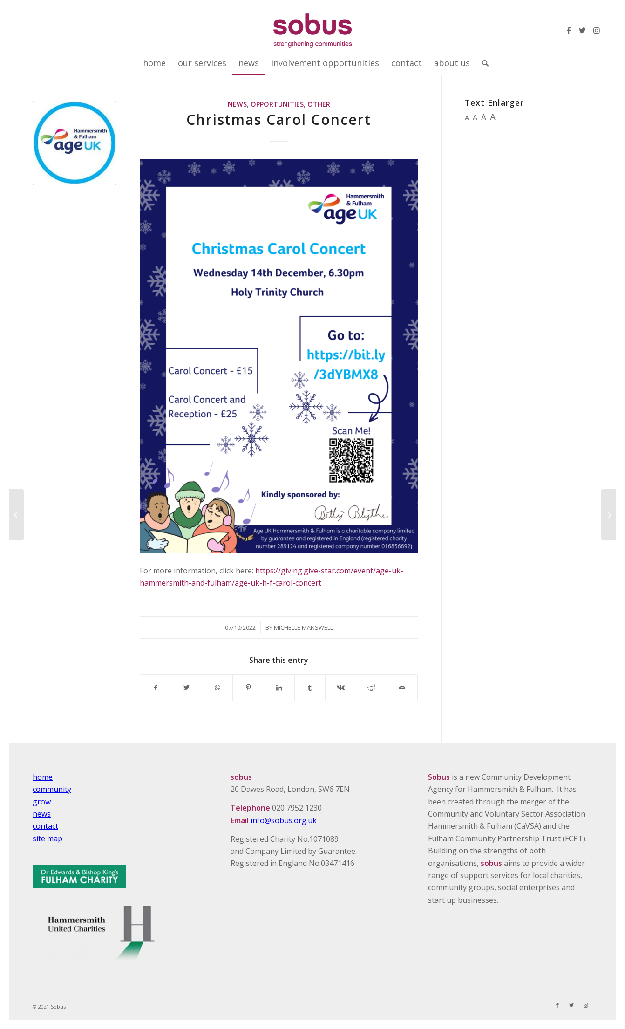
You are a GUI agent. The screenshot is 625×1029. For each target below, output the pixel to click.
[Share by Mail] (402, 688)
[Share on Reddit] (371, 688)
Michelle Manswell (303, 627)
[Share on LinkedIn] (279, 688)
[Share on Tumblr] (310, 688)
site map (47, 838)
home (43, 777)
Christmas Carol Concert (278, 119)
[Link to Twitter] (583, 30)
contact (45, 826)
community (52, 789)
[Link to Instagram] (597, 30)
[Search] (482, 63)
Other (318, 104)
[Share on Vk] (341, 688)
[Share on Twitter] (186, 688)
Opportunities (277, 104)
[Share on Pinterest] (248, 688)
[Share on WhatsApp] (217, 688)
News (237, 104)
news (42, 814)
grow (42, 802)
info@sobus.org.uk (284, 820)
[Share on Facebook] (155, 688)
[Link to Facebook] (569, 30)
